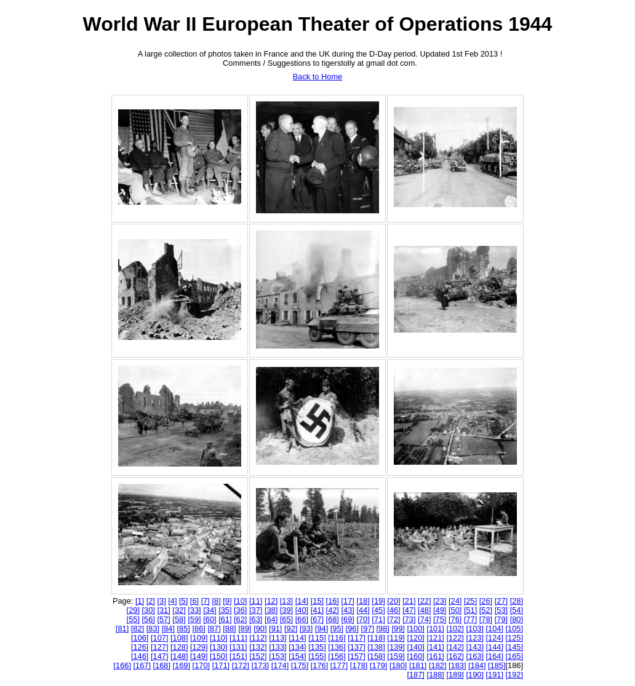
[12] (271, 600)
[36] (240, 610)
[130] (218, 647)
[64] (271, 619)
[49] (439, 610)
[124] (494, 637)
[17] (347, 600)
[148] (179, 656)
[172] (240, 665)
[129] (198, 647)
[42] (332, 610)
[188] (435, 674)
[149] (198, 656)
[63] (255, 619)
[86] (198, 628)
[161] (435, 656)
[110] (218, 637)
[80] (516, 619)
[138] (376, 647)
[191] (494, 674)
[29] (133, 610)
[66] (301, 619)
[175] (299, 665)
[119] (395, 637)
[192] (514, 674)
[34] (209, 610)
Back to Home (317, 76)
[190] (474, 674)
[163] (474, 656)
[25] (470, 600)
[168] (161, 665)
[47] (408, 610)
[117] (356, 637)
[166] (121, 665)
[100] (415, 628)
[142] (454, 647)
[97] (367, 628)
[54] (516, 610)
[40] (301, 610)
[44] (362, 610)
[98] (383, 628)
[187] (415, 674)
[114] (297, 637)
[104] (494, 628)
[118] (376, 637)
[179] (378, 665)
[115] (316, 637)
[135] (316, 647)
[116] (336, 637)
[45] (378, 610)
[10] (240, 600)
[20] (393, 600)
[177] (339, 665)
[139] (395, 647)
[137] (356, 647)
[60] (209, 619)
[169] (181, 665)
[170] (201, 665)
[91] (275, 628)
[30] (148, 610)
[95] (336, 628)
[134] (297, 647)
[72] (393, 619)
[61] (224, 619)
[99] (397, 628)
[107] (159, 637)
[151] (238, 656)
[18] (362, 600)
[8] (216, 600)
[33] (194, 610)
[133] (277, 647)
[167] (142, 665)
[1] (139, 600)
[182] (437, 665)
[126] (139, 647)
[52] (485, 610)
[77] (470, 619)
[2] (150, 600)
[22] (424, 600)
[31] (163, 610)
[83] (152, 628)
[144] (494, 647)
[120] (415, 637)
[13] (286, 600)
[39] (286, 610)
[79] (501, 619)
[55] (133, 619)
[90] (260, 628)
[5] (183, 600)
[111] (238, 637)
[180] (398, 665)
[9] (227, 600)
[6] (194, 600)
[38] (271, 610)
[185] (496, 665)
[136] (336, 647)
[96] (352, 628)
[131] (238, 647)
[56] (148, 619)
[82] (137, 628)
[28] (516, 600)
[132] (257, 647)
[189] (454, 674)
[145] (514, 647)
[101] (435, 628)
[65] (286, 619)
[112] (257, 637)
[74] (424, 619)
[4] (172, 600)
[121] (435, 637)
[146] (139, 656)
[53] (501, 610)
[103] (474, 628)
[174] (280, 665)
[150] (218, 656)
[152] (257, 656)
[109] (198, 637)
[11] (255, 600)
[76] (455, 619)
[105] (514, 628)
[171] (221, 665)
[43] (347, 610)
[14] (301, 600)
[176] (319, 665)
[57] (163, 619)
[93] (306, 628)
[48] (424, 610)
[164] (494, 656)
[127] (159, 647)
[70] (362, 619)
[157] (356, 656)
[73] (408, 619)
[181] (417, 665)
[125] (514, 637)
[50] (455, 610)
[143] (474, 647)
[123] (474, 637)
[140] (415, 647)
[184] (476, 665)
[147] (159, 656)
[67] (317, 619)
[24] (455, 600)
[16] (332, 600)
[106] (139, 637)
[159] (395, 656)
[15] (317, 600)
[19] (378, 600)
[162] (454, 656)
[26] (485, 600)
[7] (205, 600)
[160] (415, 656)
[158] (376, 656)
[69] (347, 619)
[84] (168, 628)
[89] (244, 628)
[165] (514, 656)
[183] (457, 665)
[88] (229, 628)
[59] (194, 619)
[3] (161, 600)
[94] (321, 628)
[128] (179, 647)
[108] (179, 637)
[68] (332, 619)
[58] (178, 619)
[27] (501, 600)
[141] (435, 647)
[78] (485, 619)
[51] (470, 610)
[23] (439, 600)
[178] (358, 665)
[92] (290, 628)
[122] (454, 637)
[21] (408, 600)
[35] (224, 610)
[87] (213, 628)
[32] (178, 610)
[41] (317, 610)
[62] (240, 619)
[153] (277, 656)
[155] (316, 656)
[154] (297, 656)
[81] (122, 628)
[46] (393, 610)
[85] (183, 628)
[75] (439, 619)
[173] (260, 665)
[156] (336, 656)
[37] (255, 610)
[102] (454, 628)
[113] (277, 637)
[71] (378, 619)
